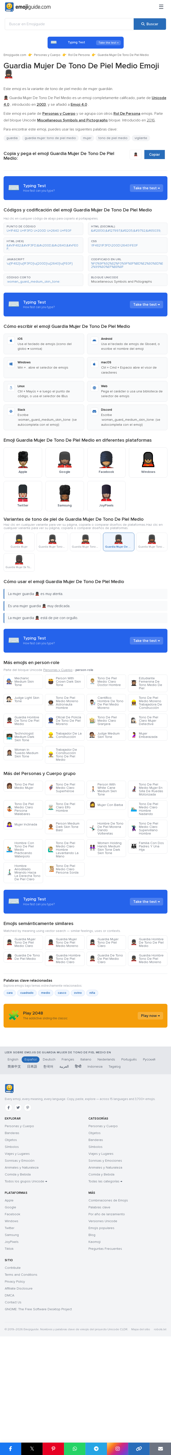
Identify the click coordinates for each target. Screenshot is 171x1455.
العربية (64, 1157)
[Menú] (161, 7)
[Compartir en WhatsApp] (74, 1449)
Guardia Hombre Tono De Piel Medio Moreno (147, 1001)
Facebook (12, 1305)
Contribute (13, 1358)
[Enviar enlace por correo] (160, 1449)
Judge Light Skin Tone (22, 699)
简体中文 (14, 1157)
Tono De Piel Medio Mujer (20, 786)
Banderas (12, 1223)
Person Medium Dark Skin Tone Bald (63, 826)
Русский (149, 1150)
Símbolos (12, 1237)
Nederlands (106, 1150)
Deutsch (49, 1150)
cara (10, 1036)
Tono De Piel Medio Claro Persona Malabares (20, 809)
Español (30, 1150)
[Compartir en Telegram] (96, 1449)
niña (92, 1036)
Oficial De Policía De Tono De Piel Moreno (64, 720)
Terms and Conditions (21, 1365)
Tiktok (9, 1339)
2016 (151, 120)
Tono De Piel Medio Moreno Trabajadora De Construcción (146, 703)
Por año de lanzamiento (106, 1305)
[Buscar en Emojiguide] (69, 24)
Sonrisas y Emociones (105, 1251)
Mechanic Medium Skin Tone (20, 681)
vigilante (141, 138)
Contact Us (13, 1393)
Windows (11, 1312)
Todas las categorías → (105, 1272)
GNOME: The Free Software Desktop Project (38, 1400)
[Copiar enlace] (139, 1449)
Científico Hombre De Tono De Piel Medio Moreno (106, 703)
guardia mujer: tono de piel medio (50, 138)
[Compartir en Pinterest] (53, 1449)
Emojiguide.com (15, 55)
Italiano (85, 1150)
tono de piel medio (112, 138)
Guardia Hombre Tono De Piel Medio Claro (64, 1001)
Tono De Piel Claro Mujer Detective (144, 720)
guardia (12, 138)
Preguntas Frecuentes (105, 1339)
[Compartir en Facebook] (10, 1449)
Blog (91, 1325)
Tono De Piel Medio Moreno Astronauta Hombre (63, 703)
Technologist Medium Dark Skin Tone (20, 736)
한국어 (48, 1157)
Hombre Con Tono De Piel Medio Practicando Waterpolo (20, 849)
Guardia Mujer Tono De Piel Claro (103, 985)
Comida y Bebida (18, 1265)
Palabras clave (99, 1298)
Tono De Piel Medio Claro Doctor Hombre (105, 681)
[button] (43, 229)
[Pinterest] (27, 1198)
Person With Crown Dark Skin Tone (64, 681)
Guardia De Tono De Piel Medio (23, 1000)
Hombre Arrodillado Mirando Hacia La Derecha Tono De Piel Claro (23, 872)
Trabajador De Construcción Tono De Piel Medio (62, 755)
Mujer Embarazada (144, 735)
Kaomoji (94, 1332)
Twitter (9, 1318)
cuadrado (27, 1036)
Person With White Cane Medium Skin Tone (103, 789)
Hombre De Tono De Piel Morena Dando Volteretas (106, 828)
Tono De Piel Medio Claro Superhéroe (61, 787)
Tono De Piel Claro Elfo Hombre (61, 807)
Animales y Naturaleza (22, 1258)
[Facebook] (8, 1198)
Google (10, 1298)
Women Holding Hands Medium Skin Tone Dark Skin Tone (105, 848)
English (13, 1150)
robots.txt (160, 1420)
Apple (9, 1291)
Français (68, 1150)
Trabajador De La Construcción (65, 735)
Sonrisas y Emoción (19, 1251)
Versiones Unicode (102, 1312)
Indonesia (95, 1157)
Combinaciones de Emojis (108, 1291)
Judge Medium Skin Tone (104, 735)
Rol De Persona (79, 55)
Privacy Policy (15, 1372)
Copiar (154, 154)
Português (129, 1150)
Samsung (12, 1325)
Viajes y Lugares (17, 1244)
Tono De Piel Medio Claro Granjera (103, 720)
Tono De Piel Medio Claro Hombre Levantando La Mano (63, 849)
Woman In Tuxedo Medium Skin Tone (22, 753)
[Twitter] (18, 1198)
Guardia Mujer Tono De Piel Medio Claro (20, 985)
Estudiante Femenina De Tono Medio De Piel (146, 683)
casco (62, 1036)
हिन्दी (78, 1157)
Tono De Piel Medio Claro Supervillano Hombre (144, 828)
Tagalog (115, 1157)
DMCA (9, 1386)
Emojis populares (101, 1318)
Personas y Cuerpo (47, 55)
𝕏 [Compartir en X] (32, 1449)
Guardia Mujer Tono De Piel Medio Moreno (63, 985)
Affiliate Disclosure (19, 1379)
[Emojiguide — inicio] (9, 1179)
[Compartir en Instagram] (117, 1449)
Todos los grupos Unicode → (26, 1272)
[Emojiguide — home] (28, 7)
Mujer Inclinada (21, 824)
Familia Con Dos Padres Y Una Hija (147, 846)
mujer (87, 138)
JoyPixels (12, 1332)
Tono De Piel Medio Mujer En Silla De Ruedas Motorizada (147, 789)
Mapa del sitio (140, 1420)
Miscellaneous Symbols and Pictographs (121, 282)
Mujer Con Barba (106, 805)
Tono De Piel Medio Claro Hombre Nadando (144, 809)
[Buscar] (150, 24)
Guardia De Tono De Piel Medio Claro (106, 1001)
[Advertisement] (85, 923)
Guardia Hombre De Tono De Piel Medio (22, 720)
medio (45, 1036)
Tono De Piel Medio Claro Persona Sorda (63, 869)
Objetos (11, 1230)
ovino (78, 1036)
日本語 (32, 1157)
